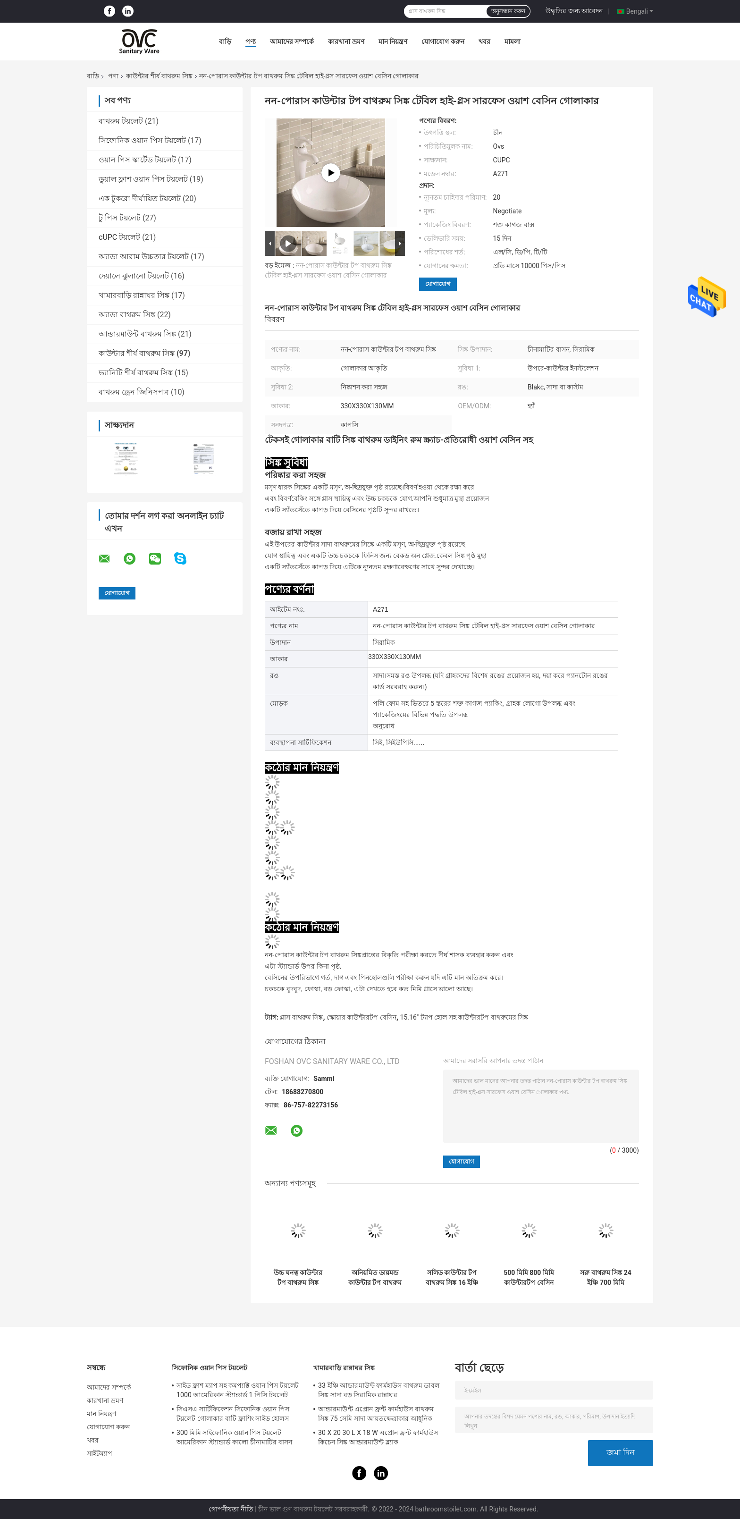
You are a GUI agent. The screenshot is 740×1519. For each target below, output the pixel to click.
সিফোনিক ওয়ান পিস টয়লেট (142, 140)
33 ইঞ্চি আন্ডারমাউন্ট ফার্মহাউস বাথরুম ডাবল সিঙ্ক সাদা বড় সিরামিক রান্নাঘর (378, 1390)
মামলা (513, 41)
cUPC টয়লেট (119, 237)
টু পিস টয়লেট (120, 217)
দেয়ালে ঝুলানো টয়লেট (134, 275)
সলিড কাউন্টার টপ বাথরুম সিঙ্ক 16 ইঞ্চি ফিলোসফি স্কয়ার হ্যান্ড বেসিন (452, 1278)
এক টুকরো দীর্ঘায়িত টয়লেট (140, 198)
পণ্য (250, 41)
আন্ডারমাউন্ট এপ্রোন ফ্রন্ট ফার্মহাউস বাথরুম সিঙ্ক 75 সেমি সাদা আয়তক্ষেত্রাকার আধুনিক (376, 1413)
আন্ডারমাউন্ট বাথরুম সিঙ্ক (137, 333)
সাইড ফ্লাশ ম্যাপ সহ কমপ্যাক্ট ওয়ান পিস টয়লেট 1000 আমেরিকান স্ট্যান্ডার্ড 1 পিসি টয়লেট (238, 1390)
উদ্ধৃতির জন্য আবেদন (574, 11)
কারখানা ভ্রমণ (346, 41)
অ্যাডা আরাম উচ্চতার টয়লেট (144, 256)
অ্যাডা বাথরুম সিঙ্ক (127, 314)
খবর (484, 41)
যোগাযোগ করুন (442, 41)
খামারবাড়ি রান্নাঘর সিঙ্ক (134, 295)
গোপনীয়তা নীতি (231, 1509)
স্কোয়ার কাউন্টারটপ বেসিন (361, 1017)
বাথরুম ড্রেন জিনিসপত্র (134, 392)
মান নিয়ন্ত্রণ (392, 41)
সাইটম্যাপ (100, 1453)
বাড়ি (225, 41)
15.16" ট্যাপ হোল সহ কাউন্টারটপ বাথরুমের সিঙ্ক (464, 1017)
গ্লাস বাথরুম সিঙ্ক (301, 1017)
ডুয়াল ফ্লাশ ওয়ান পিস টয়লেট (143, 179)
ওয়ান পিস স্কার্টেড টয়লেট (137, 159)
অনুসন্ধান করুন (508, 11)
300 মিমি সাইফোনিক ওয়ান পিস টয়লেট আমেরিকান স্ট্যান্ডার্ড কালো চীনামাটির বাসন (234, 1437)
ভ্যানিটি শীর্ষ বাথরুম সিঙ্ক (136, 372)
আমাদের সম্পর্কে (292, 41)
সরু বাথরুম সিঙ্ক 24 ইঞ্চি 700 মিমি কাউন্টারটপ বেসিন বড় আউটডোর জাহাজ (605, 1278)
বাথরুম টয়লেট (121, 121)
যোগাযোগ (438, 283)
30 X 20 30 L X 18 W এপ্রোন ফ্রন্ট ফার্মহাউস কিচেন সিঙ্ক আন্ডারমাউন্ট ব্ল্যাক (378, 1437)
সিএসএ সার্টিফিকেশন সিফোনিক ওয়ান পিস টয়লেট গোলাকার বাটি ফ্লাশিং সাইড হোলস (233, 1413)
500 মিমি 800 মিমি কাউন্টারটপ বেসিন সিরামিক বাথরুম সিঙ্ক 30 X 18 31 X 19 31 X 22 (529, 1278)
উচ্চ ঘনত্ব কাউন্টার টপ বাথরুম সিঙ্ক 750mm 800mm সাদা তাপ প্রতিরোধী (298, 1278)
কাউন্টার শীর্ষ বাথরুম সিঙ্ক (159, 76)
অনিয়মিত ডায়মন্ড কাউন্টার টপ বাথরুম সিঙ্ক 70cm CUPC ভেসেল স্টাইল (375, 1278)
